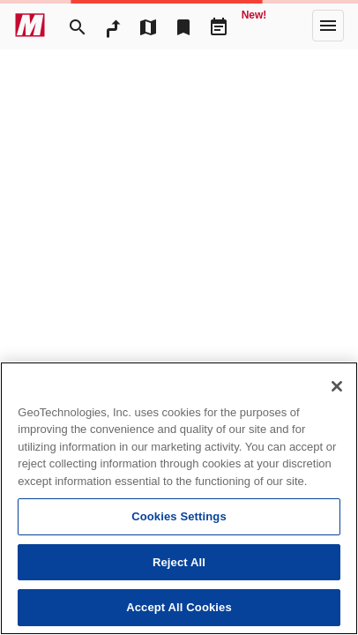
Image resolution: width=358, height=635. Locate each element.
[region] (179, 498)
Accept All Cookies (179, 607)
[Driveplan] (218, 25)
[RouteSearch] (113, 25)
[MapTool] (148, 25)
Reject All (179, 562)
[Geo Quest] (254, 25)
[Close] (336, 386)
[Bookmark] (183, 25)
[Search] (77, 25)
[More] (328, 25)
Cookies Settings (179, 516)
